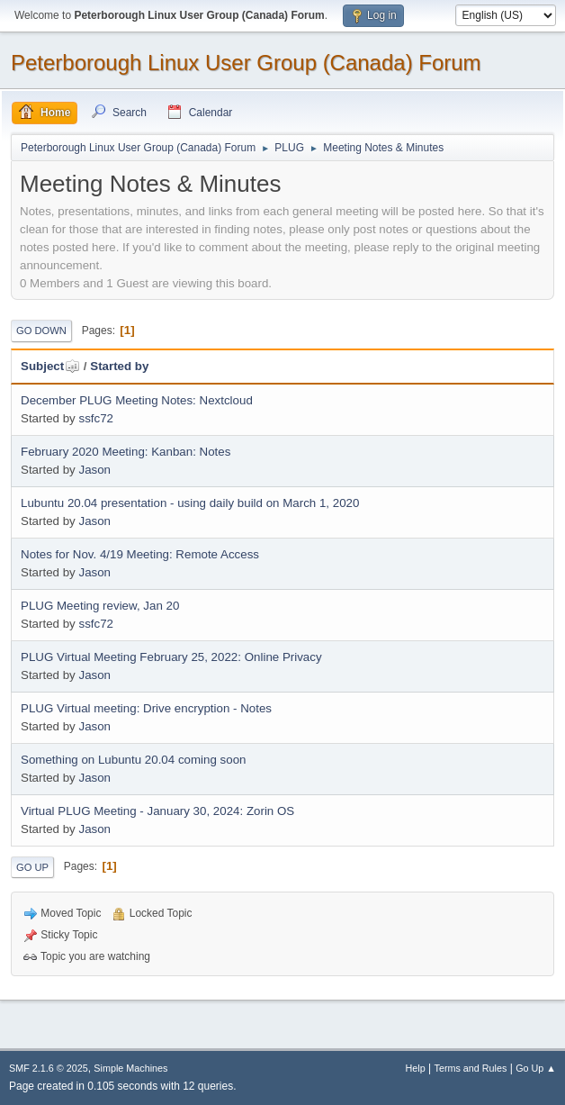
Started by (119, 366)
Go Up (32, 867)
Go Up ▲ (536, 1068)
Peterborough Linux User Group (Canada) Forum (246, 62)
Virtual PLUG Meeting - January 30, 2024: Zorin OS (157, 811)
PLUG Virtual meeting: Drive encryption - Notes (146, 708)
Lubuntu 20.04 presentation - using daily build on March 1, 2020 (190, 503)
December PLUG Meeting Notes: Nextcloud (137, 400)
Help (416, 1068)
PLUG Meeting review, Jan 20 (100, 605)
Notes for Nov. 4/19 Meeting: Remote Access (140, 554)
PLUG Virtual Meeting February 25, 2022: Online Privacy (171, 657)
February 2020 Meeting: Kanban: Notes (125, 451)
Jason (94, 469)
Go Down (41, 330)
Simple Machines (130, 1068)
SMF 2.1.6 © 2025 (48, 1068)
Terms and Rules (471, 1068)
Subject (50, 366)
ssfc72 (95, 418)
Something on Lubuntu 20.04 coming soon (133, 759)
